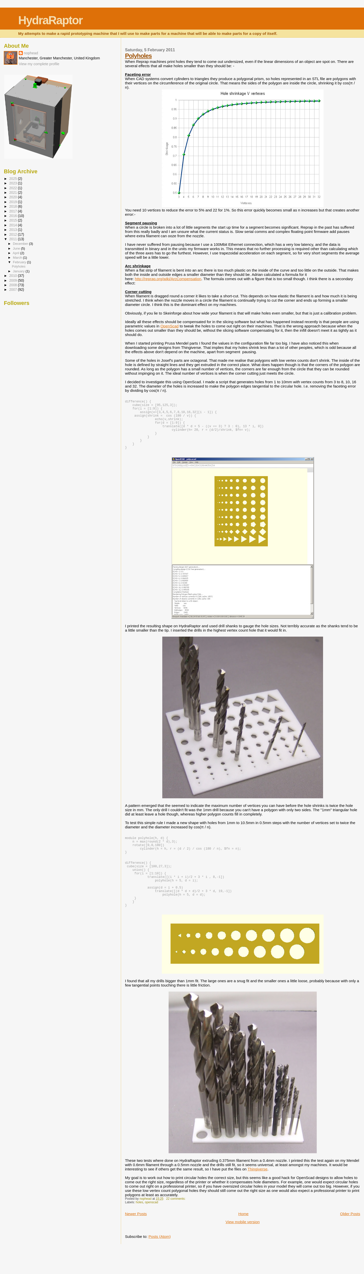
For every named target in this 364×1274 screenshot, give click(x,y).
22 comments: (176, 1224)
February (20, 262)
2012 (13, 234)
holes (139, 1228)
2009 (13, 280)
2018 (13, 206)
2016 (13, 216)
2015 (13, 220)
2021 (13, 193)
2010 (13, 276)
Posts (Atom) (159, 1262)
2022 (13, 188)
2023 (13, 183)
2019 (13, 202)
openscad (151, 1228)
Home (243, 1239)
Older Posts (350, 1239)
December (21, 244)
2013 (13, 230)
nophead (31, 53)
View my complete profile (39, 64)
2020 (13, 197)
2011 (13, 239)
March (18, 257)
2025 (13, 179)
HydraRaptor (50, 20)
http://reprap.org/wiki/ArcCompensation (168, 279)
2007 (13, 290)
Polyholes (138, 55)
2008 (13, 285)
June (17, 248)
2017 (13, 211)
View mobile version (242, 1247)
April (16, 253)
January (19, 271)
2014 (13, 225)
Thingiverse (257, 1195)
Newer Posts (136, 1239)
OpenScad (170, 326)
